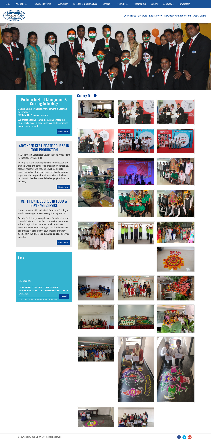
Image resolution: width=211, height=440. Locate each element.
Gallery (154, 4)
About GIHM (22, 4)
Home (8, 4)
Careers (107, 4)
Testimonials (139, 4)
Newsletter (184, 4)
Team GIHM (122, 4)
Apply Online (199, 15)
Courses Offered (43, 4)
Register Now (155, 15)
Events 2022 (25, 282)
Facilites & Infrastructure (85, 4)
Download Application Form (177, 15)
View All (63, 296)
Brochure (142, 15)
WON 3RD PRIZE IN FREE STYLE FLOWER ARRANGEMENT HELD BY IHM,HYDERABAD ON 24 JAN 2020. (43, 292)
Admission (63, 4)
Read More (63, 132)
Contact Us (168, 4)
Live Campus (130, 15)
